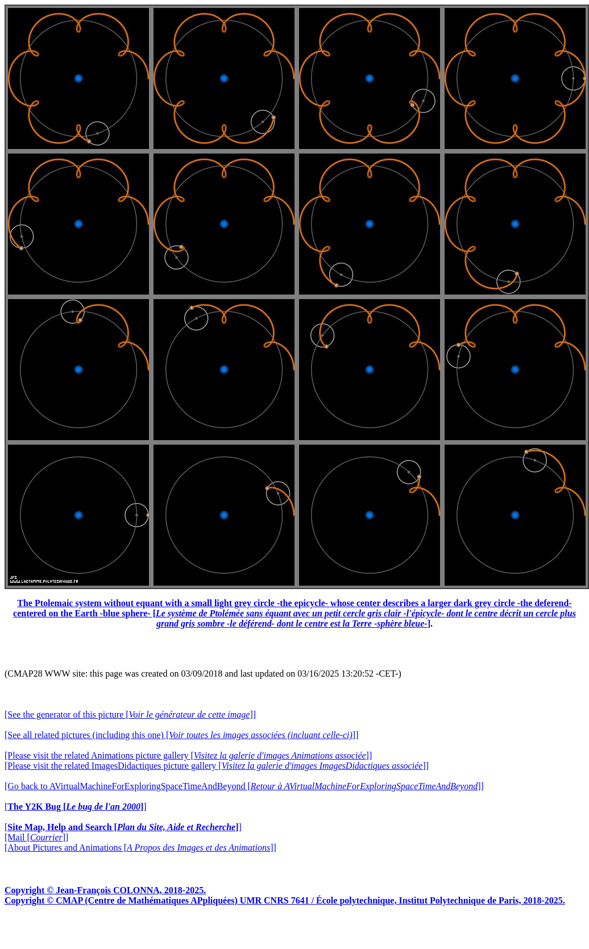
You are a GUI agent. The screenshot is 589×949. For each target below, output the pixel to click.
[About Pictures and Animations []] (140, 847)
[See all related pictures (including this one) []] (181, 735)
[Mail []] (36, 837)
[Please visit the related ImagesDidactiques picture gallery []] (217, 765)
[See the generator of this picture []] (130, 714)
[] (76, 806)
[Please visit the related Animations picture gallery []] (188, 755)
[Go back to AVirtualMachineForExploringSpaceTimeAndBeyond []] (244, 786)
